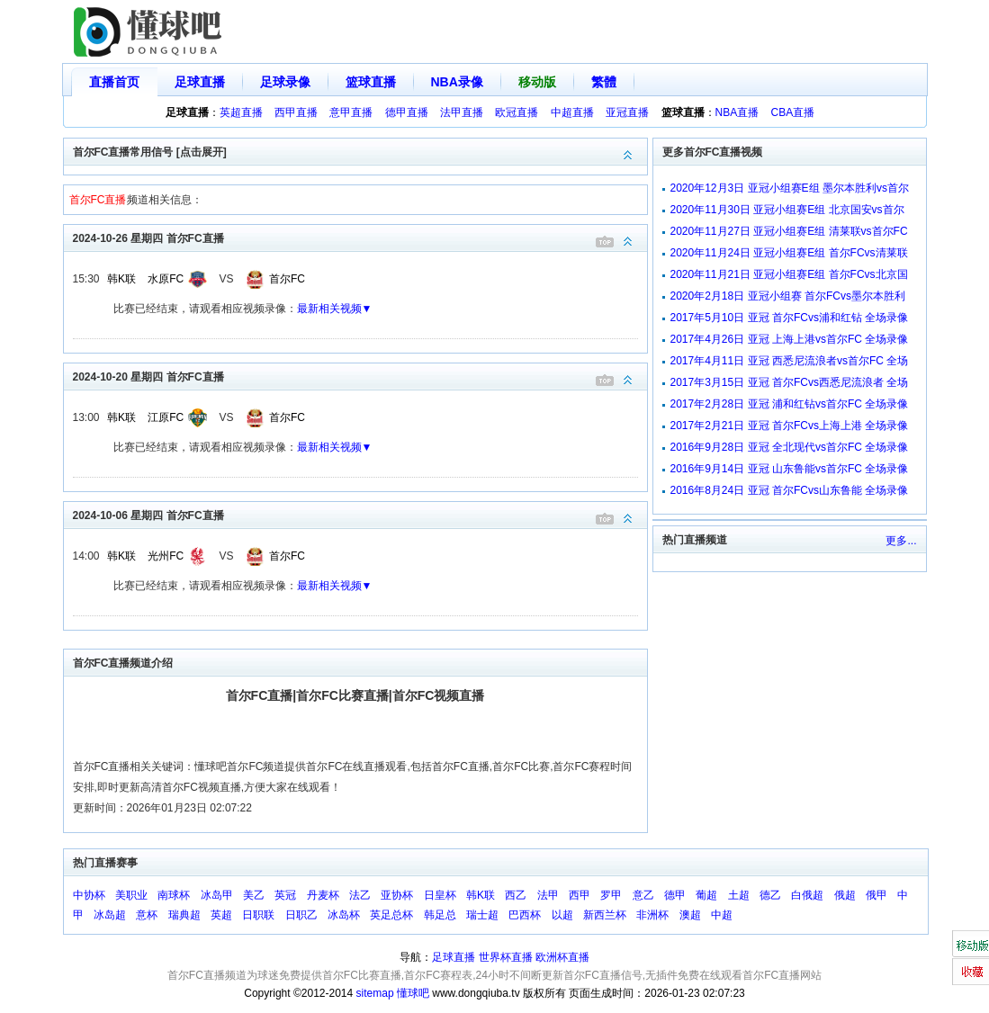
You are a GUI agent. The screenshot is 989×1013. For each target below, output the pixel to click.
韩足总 (440, 915)
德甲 (675, 895)
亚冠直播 (627, 112)
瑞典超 (184, 915)
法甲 (548, 895)
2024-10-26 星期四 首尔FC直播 (360, 237)
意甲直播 (351, 112)
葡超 (706, 895)
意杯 (146, 915)
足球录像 (285, 82)
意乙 (643, 895)
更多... (901, 540)
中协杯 (89, 895)
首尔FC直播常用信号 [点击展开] (360, 151)
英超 (221, 915)
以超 (562, 915)
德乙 (770, 895)
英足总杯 (391, 915)
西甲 (579, 895)
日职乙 (301, 915)
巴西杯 (524, 915)
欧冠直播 (516, 112)
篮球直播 (371, 82)
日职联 (258, 915)
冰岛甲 (217, 895)
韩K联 (121, 279)
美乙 (254, 895)
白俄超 (807, 895)
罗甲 (611, 895)
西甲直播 (296, 112)
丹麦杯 (323, 895)
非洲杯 (652, 915)
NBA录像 (457, 82)
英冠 (285, 895)
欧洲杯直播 (562, 957)
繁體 (603, 82)
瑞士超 (482, 915)
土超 (739, 895)
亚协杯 (397, 895)
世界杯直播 (506, 957)
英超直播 (241, 112)
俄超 (845, 895)
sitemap (375, 993)
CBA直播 (793, 112)
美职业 (131, 895)
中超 (722, 915)
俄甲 (876, 895)
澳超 (690, 915)
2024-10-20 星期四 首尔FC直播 (360, 375)
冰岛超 (110, 915)
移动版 (537, 82)
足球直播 (200, 82)
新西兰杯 (604, 915)
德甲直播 (406, 112)
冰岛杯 (344, 915)
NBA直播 (737, 112)
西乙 (515, 895)
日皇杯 (440, 895)
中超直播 (572, 112)
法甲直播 (461, 112)
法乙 (360, 895)
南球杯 (173, 895)
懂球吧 (413, 993)
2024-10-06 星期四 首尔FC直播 (360, 514)
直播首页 (114, 82)
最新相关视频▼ (335, 308)
